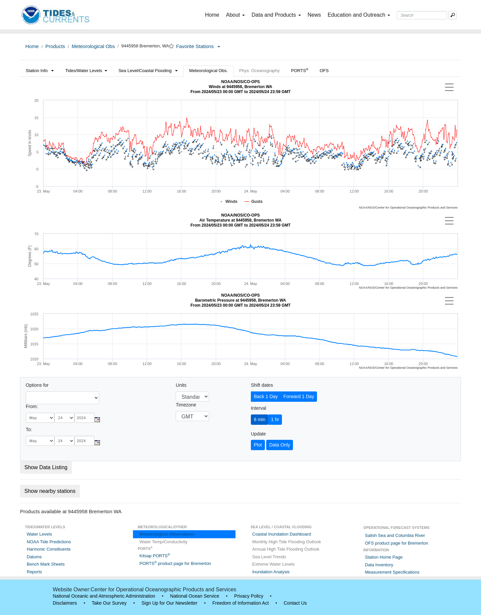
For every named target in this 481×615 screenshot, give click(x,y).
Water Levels (39, 534)
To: (29, 429)
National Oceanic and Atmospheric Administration (104, 596)
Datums (34, 556)
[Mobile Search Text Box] (452, 15)
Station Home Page (384, 557)
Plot (258, 444)
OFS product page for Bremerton (396, 543)
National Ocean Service (194, 596)
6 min (259, 419)
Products (55, 46)
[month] (40, 418)
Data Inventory (379, 564)
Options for (37, 385)
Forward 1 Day (299, 396)
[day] (64, 418)
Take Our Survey (109, 603)
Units (181, 385)
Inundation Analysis (271, 571)
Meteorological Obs (93, 46)
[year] (84, 418)
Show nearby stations (49, 491)
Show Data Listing (45, 467)
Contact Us (295, 603)
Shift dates (262, 385)
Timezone (186, 404)
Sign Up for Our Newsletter (169, 603)
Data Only (279, 444)
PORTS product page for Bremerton (175, 563)
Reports (34, 571)
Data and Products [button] (276, 15)
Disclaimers (65, 603)
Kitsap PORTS (155, 555)
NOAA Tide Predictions (49, 541)
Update (258, 433)
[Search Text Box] (422, 15)
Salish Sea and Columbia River (395, 535)
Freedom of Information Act (240, 603)
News (314, 15)
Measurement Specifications (392, 572)
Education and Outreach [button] (359, 15)
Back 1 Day (266, 396)
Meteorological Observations (167, 534)
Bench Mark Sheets (45, 564)
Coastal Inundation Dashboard (281, 534)
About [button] (235, 15)
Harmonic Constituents (49, 549)
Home (213, 14)
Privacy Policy (248, 596)
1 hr (275, 419)
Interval (258, 408)
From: (32, 406)
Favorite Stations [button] (198, 46)
